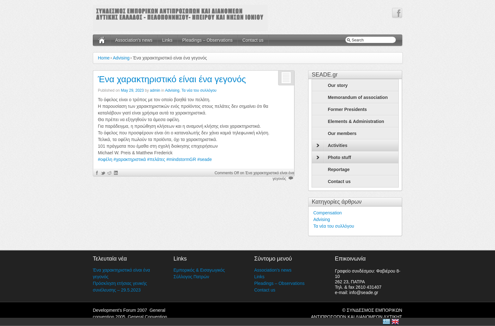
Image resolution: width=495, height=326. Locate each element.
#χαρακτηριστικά (130, 159)
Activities (331, 145)
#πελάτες (156, 159)
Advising (121, 57)
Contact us (253, 40)
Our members (342, 133)
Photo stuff (333, 157)
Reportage (338, 169)
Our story (338, 85)
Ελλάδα (386, 321)
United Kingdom (395, 321)
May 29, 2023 (132, 90)
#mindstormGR (181, 159)
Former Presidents (347, 109)
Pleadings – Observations (207, 40)
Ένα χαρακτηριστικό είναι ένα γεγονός (172, 79)
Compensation (327, 212)
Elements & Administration (356, 121)
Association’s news (133, 40)
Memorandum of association (358, 97)
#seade (204, 159)
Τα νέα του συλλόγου (199, 90)
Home (104, 57)
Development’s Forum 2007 (120, 310)
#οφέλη (105, 159)
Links (167, 40)
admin (155, 90)
